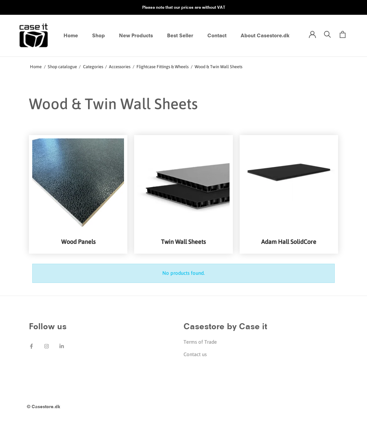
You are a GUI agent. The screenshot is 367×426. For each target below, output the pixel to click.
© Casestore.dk (43, 406)
